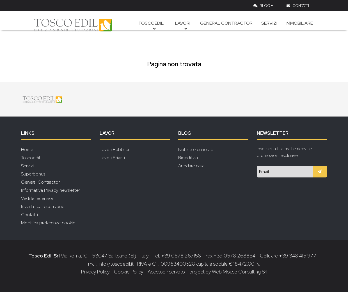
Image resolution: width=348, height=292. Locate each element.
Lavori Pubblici (114, 149)
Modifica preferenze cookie (48, 223)
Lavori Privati (112, 158)
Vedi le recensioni (38, 198)
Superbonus (33, 174)
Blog (261, 5)
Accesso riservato (166, 271)
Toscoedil (156, 29)
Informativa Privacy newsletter (50, 190)
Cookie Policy (128, 271)
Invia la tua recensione (42, 206)
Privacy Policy (96, 271)
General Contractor (229, 29)
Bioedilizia (188, 158)
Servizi (270, 29)
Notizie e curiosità (195, 149)
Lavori (186, 29)
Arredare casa (191, 166)
